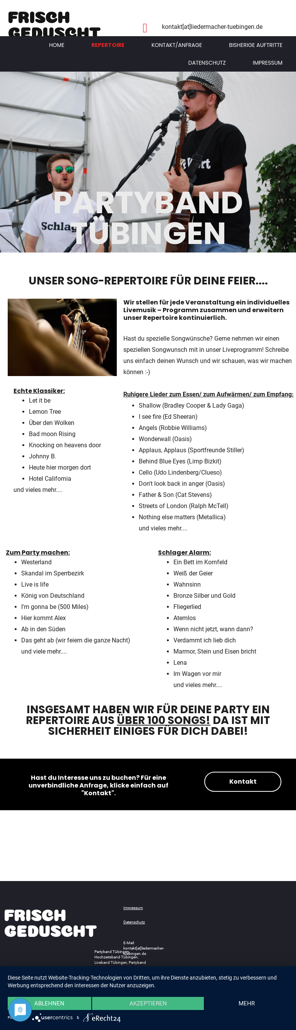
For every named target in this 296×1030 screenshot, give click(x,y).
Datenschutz (207, 63)
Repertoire (107, 45)
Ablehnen (49, 1003)
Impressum (268, 63)
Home (56, 45)
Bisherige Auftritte (256, 45)
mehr (247, 1003)
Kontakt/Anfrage (176, 45)
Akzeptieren (148, 1003)
